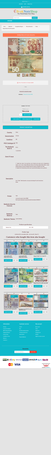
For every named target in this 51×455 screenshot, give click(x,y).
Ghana (36, 234)
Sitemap (4, 326)
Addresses (37, 330)
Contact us (5, 340)
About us (5, 338)
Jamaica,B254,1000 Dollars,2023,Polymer (8, 257)
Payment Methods (22, 336)
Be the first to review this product (25, 91)
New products (21, 334)
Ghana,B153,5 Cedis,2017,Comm (10, 283)
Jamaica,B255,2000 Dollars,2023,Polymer (23, 257)
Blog (20, 328)
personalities (23, 234)
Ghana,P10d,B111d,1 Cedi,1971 (40, 256)
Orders (36, 328)
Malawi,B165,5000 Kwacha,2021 (10, 309)
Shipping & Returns (6, 332)
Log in (25, 4)
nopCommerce (48, 367)
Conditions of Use (6, 336)
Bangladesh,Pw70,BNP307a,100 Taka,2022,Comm (25, 309)
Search (20, 326)
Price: (23, 111)
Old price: (24, 109)
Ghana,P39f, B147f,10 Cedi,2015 (25, 283)
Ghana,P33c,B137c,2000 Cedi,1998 (41, 283)
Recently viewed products (24, 330)
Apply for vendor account (40, 336)
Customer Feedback (6, 328)
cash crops (31, 234)
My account (37, 326)
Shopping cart (38, 332)
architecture (17, 234)
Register (21, 4)
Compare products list (23, 332)
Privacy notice (5, 334)
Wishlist (36, 334)
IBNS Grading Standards (7, 330)
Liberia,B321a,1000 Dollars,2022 (40, 309)
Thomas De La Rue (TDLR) (28, 94)
